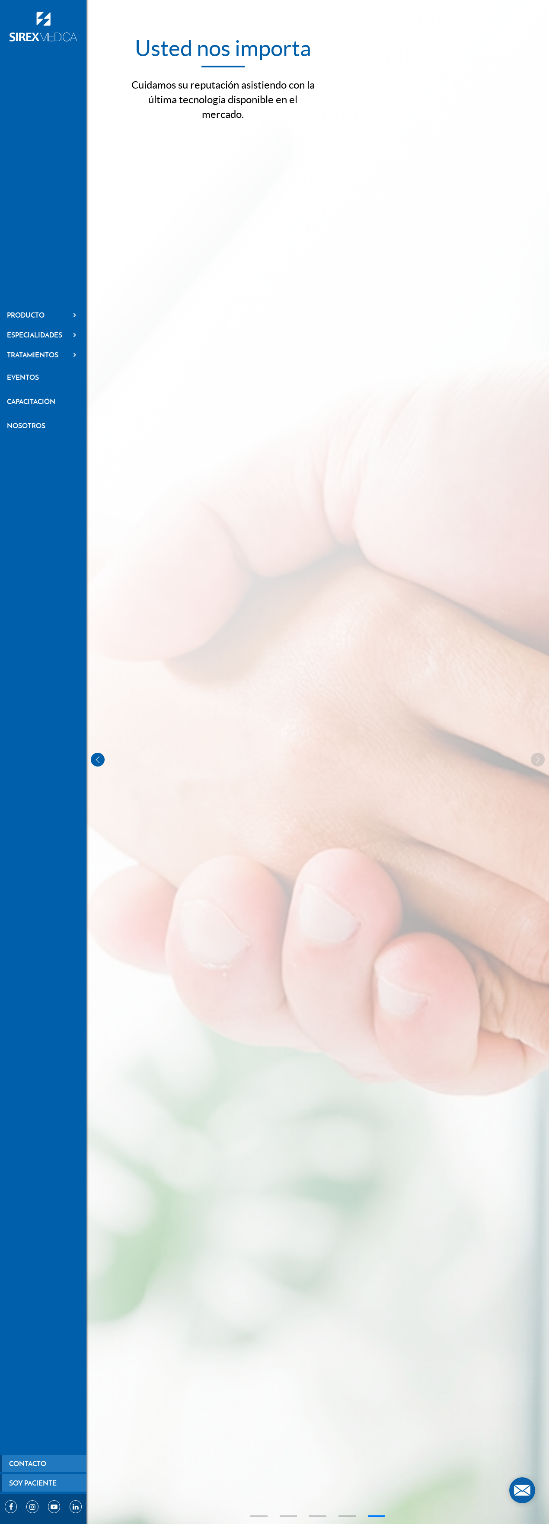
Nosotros (26, 425)
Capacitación (31, 401)
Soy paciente (33, 1483)
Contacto (27, 1463)
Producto (43, 315)
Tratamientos (43, 354)
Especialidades (43, 335)
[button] (259, 1516)
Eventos (23, 377)
